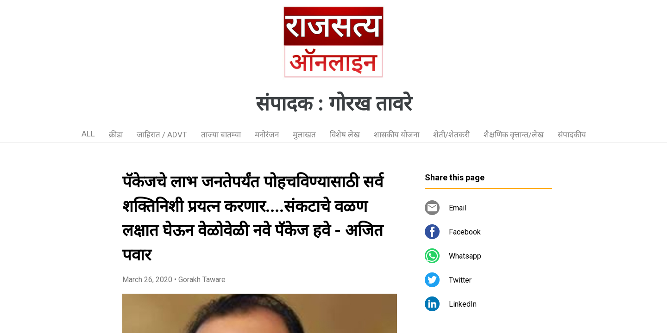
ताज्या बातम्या (221, 134)
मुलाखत (304, 134)
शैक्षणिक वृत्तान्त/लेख (514, 134)
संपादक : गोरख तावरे (334, 104)
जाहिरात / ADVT (162, 134)
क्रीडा (116, 134)
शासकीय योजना (396, 134)
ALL (88, 133)
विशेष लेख (345, 134)
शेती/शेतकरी (451, 134)
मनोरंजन (267, 134)
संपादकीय (572, 134)
